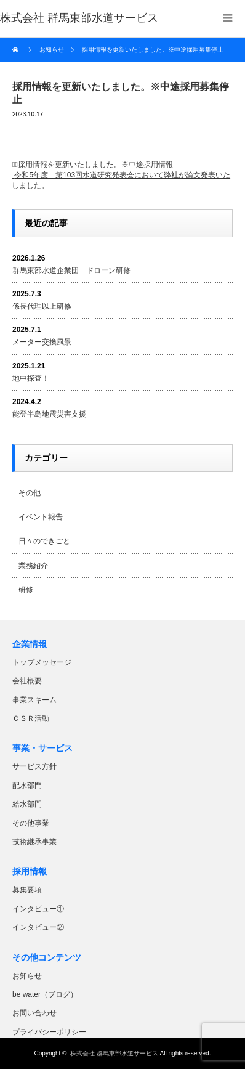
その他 (29, 493)
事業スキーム (34, 700)
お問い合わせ (34, 1013)
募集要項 (27, 889)
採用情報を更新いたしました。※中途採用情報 (95, 164)
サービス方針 (34, 766)
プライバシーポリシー (49, 1032)
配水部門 (27, 785)
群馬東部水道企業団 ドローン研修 (71, 270)
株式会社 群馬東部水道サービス (114, 1053)
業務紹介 (33, 565)
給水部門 (27, 804)
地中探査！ (30, 378)
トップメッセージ (41, 662)
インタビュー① (38, 908)
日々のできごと (44, 541)
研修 (25, 589)
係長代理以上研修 (41, 306)
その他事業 (30, 823)
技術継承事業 (34, 841)
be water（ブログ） (45, 994)
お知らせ (27, 976)
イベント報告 (40, 517)
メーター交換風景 (41, 342)
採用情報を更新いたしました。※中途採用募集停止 (152, 49)
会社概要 (27, 681)
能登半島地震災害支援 (49, 414)
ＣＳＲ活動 (30, 718)
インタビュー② (38, 927)
